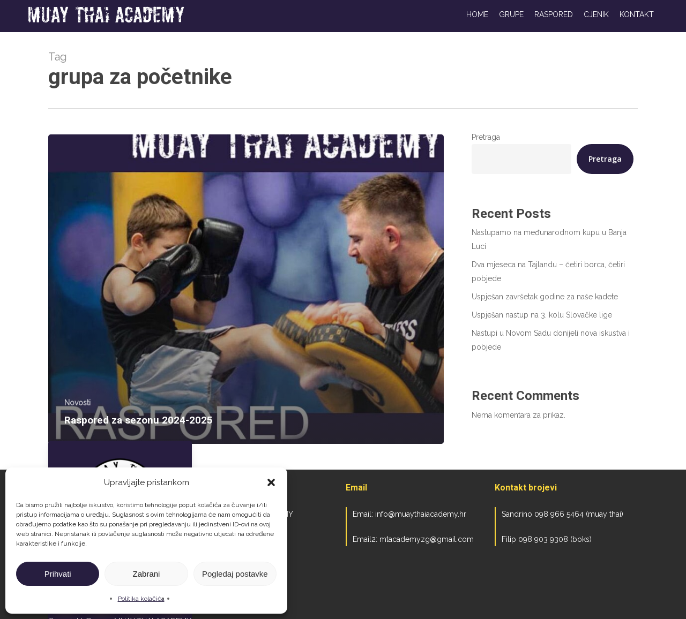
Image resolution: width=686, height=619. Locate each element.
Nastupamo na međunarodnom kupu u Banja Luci (549, 239)
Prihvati (57, 573)
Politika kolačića (141, 598)
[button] (271, 482)
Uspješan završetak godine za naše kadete (545, 296)
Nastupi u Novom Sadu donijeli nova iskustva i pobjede (551, 340)
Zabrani (146, 573)
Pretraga (486, 137)
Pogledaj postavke (235, 573)
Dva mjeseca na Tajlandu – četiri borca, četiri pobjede (548, 271)
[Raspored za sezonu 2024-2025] (246, 289)
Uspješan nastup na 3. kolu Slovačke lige (542, 315)
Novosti (77, 402)
